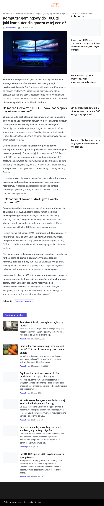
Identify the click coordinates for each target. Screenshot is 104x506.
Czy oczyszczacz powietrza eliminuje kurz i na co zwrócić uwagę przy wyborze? (85, 111)
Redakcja (24, 447)
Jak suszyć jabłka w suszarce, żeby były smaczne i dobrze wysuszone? (86, 143)
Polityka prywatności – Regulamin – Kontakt (22, 502)
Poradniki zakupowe (24, 13)
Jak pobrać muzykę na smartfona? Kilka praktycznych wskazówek (83, 78)
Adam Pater (11, 28)
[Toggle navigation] (42, 5)
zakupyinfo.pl (8, 13)
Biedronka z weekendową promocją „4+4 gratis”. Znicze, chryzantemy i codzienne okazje (42, 349)
